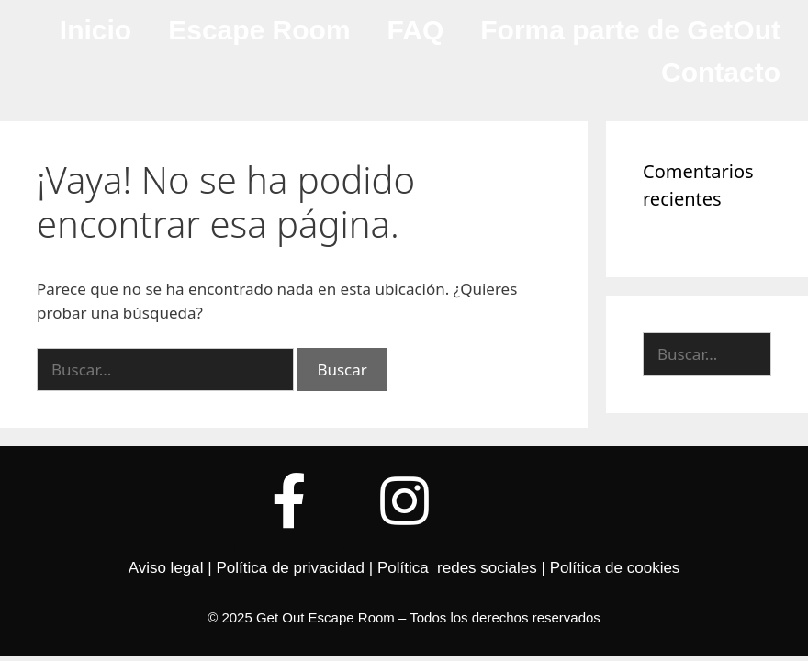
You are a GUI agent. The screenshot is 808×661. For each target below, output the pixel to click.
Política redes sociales (457, 568)
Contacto (720, 72)
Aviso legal (166, 568)
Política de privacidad (290, 568)
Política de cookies (615, 568)
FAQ (415, 30)
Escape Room (259, 30)
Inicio (95, 30)
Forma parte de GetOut (630, 30)
